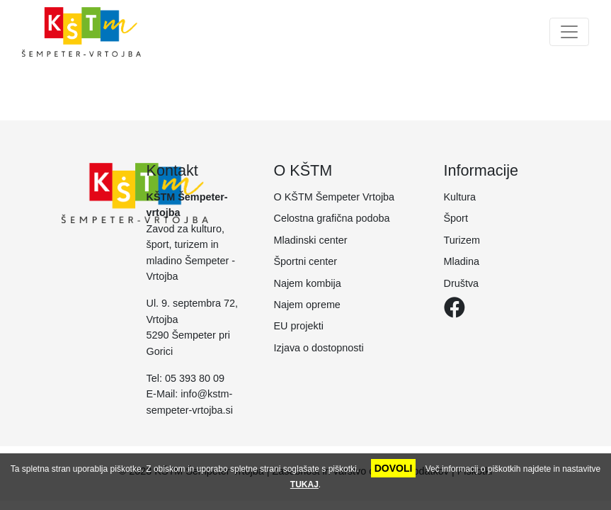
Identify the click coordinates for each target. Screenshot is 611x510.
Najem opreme (307, 304)
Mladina (461, 261)
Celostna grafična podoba (332, 218)
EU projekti (299, 326)
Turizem (462, 240)
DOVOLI (394, 468)
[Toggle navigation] (569, 32)
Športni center (306, 261)
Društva (461, 283)
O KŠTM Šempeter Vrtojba (334, 197)
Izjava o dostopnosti (319, 347)
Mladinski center (311, 240)
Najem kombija (307, 283)
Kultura (460, 197)
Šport (456, 218)
